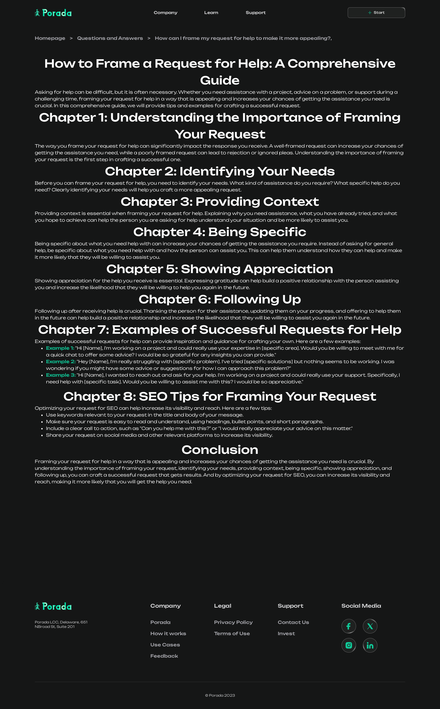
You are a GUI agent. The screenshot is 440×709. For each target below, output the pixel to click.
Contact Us (293, 622)
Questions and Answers (110, 38)
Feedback (164, 656)
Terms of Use (232, 633)
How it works (168, 633)
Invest (286, 633)
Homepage (50, 38)
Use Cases (165, 645)
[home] (53, 13)
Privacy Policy (233, 622)
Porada (160, 622)
